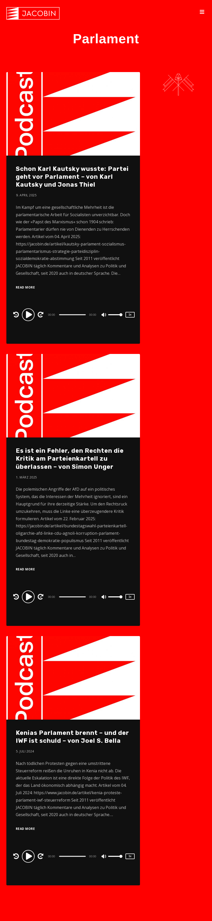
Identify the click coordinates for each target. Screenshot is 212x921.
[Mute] (104, 315)
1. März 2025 (26, 477)
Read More (25, 287)
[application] (73, 314)
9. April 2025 (26, 195)
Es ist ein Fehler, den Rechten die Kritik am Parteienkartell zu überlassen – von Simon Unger (70, 458)
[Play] (29, 314)
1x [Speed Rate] (130, 314)
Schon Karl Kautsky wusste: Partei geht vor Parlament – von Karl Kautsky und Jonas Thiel (72, 176)
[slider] (72, 314)
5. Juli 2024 (25, 751)
